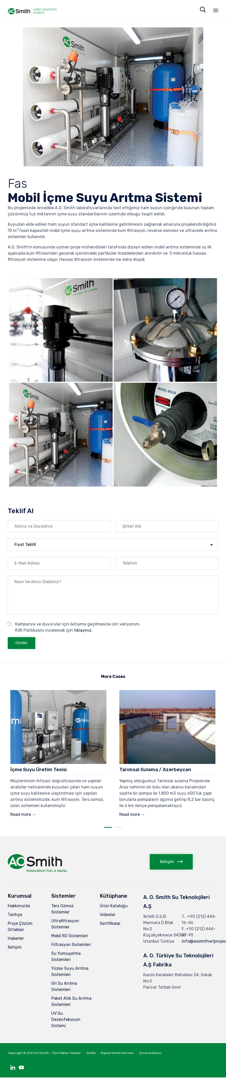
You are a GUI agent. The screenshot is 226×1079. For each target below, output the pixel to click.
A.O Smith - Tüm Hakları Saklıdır (58, 1053)
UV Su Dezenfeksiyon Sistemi (65, 1019)
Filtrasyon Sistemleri (71, 944)
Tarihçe (15, 914)
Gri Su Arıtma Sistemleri (64, 986)
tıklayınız (82, 630)
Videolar (107, 914)
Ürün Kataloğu (114, 905)
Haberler (16, 938)
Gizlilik (91, 1053)
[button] (171, 862)
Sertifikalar (110, 923)
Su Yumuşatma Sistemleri (66, 956)
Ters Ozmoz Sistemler (62, 908)
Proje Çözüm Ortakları (20, 926)
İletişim (15, 947)
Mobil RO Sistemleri (69, 935)
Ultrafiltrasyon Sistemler (65, 923)
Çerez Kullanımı (150, 1053)
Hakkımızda (19, 905)
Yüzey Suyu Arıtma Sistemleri (69, 971)
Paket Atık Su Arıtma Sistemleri (71, 1001)
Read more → (23, 814)
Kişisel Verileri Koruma (117, 1053)
